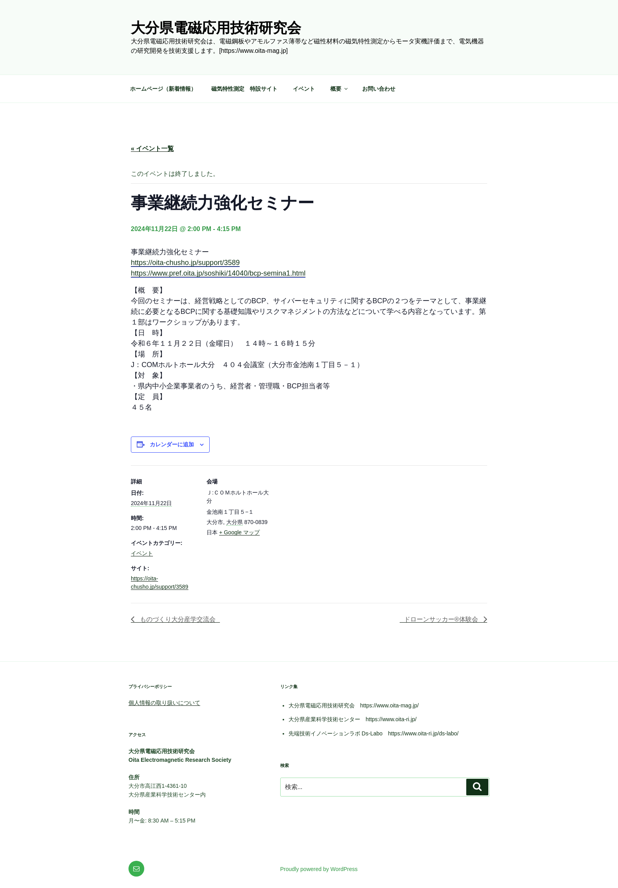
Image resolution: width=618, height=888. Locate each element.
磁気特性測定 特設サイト (244, 89)
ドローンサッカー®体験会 (442, 619)
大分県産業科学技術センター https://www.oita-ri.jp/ (353, 719)
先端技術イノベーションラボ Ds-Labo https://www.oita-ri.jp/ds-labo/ (374, 733)
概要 (339, 89)
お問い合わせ (378, 89)
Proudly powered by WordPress (319, 869)
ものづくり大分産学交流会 (177, 619)
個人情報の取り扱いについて (164, 703)
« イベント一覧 (152, 148)
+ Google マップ (239, 532)
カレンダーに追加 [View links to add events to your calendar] (172, 444)
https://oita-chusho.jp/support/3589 (185, 263)
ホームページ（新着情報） (163, 89)
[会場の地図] (323, 520)
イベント (304, 89)
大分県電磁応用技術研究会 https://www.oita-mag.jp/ (354, 705)
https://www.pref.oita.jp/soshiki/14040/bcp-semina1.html (218, 273)
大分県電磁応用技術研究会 (216, 28)
